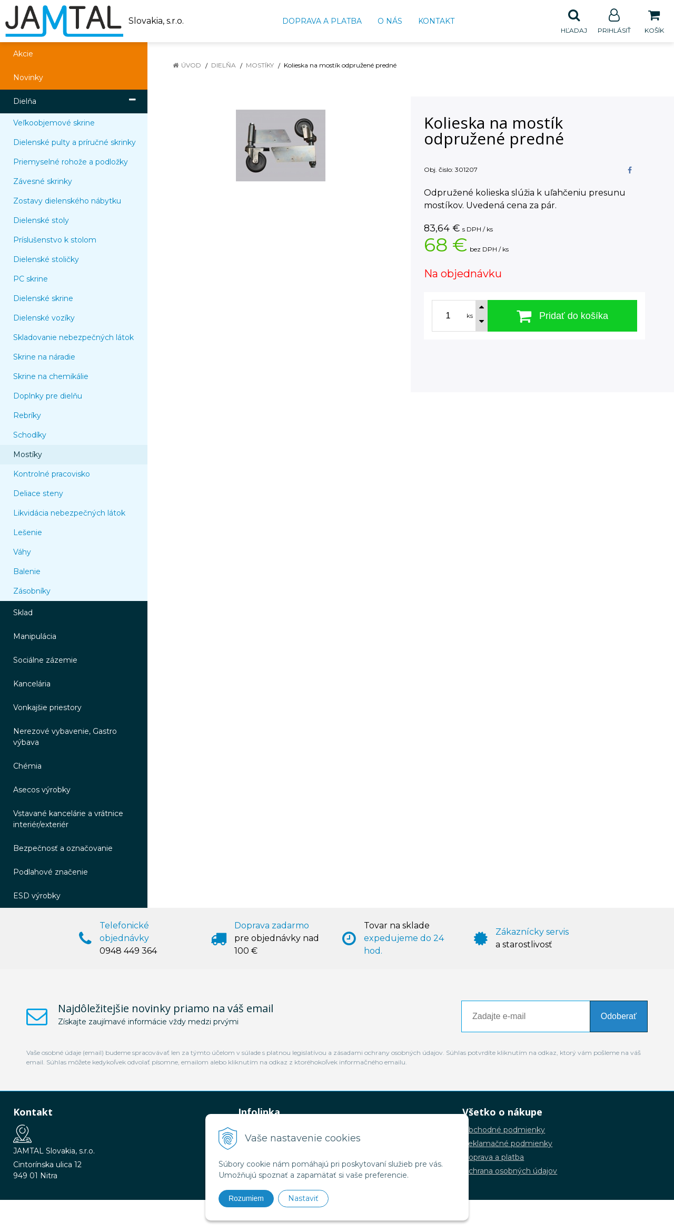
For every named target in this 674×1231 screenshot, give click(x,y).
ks (470, 316)
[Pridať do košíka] (562, 316)
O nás (390, 21)
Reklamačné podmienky (507, 1144)
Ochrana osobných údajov (509, 1171)
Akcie (23, 54)
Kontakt (436, 21)
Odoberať (619, 1016)
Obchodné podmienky (503, 1130)
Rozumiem (246, 1198)
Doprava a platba (322, 21)
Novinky (28, 78)
